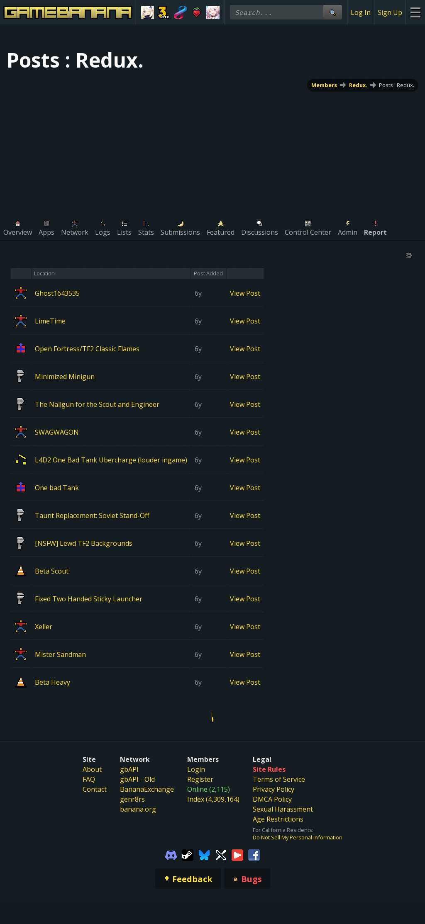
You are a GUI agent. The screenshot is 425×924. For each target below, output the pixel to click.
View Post (245, 292)
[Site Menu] (415, 12)
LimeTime (50, 320)
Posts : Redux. (396, 85)
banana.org (138, 809)
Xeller (43, 626)
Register (200, 779)
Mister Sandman (60, 654)
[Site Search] (332, 12)
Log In (361, 12)
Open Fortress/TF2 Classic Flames (87, 348)
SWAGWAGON (57, 431)
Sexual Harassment (283, 809)
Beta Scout (51, 570)
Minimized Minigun (65, 376)
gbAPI (129, 769)
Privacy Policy (273, 789)
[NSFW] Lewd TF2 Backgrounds (83, 542)
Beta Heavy (52, 681)
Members (324, 85)
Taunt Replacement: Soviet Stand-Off (92, 515)
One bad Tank (57, 487)
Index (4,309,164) (213, 799)
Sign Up (390, 12)
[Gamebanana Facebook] (254, 854)
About (92, 769)
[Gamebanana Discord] (171, 854)
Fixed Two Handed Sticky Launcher (88, 598)
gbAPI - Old (137, 779)
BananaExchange (147, 789)
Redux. (358, 85)
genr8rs (132, 799)
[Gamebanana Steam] (187, 854)
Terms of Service (279, 779)
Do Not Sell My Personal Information (297, 837)
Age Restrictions (278, 819)
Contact (95, 789)
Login (196, 769)
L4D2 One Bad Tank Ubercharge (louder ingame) (111, 459)
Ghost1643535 (57, 292)
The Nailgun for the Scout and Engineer (97, 404)
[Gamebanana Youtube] (237, 854)
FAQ (89, 779)
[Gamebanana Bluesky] (204, 854)
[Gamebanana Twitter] (220, 854)
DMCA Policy (272, 799)
